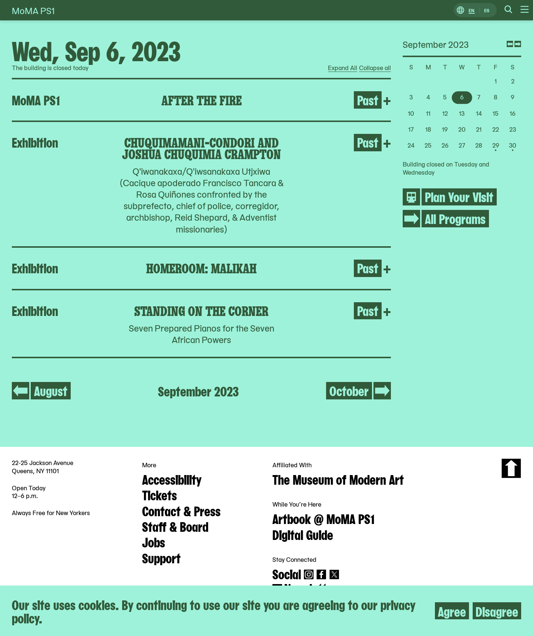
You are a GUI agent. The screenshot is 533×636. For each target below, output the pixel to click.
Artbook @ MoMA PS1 (323, 518)
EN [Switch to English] (472, 10)
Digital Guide (302, 534)
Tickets (159, 494)
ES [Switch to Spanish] (486, 10)
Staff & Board (175, 526)
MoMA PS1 (33, 10)
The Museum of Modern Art (338, 478)
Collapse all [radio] (375, 68)
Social (286, 573)
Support (161, 557)
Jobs (153, 541)
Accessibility (171, 478)
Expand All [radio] (342, 68)
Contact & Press (181, 510)
